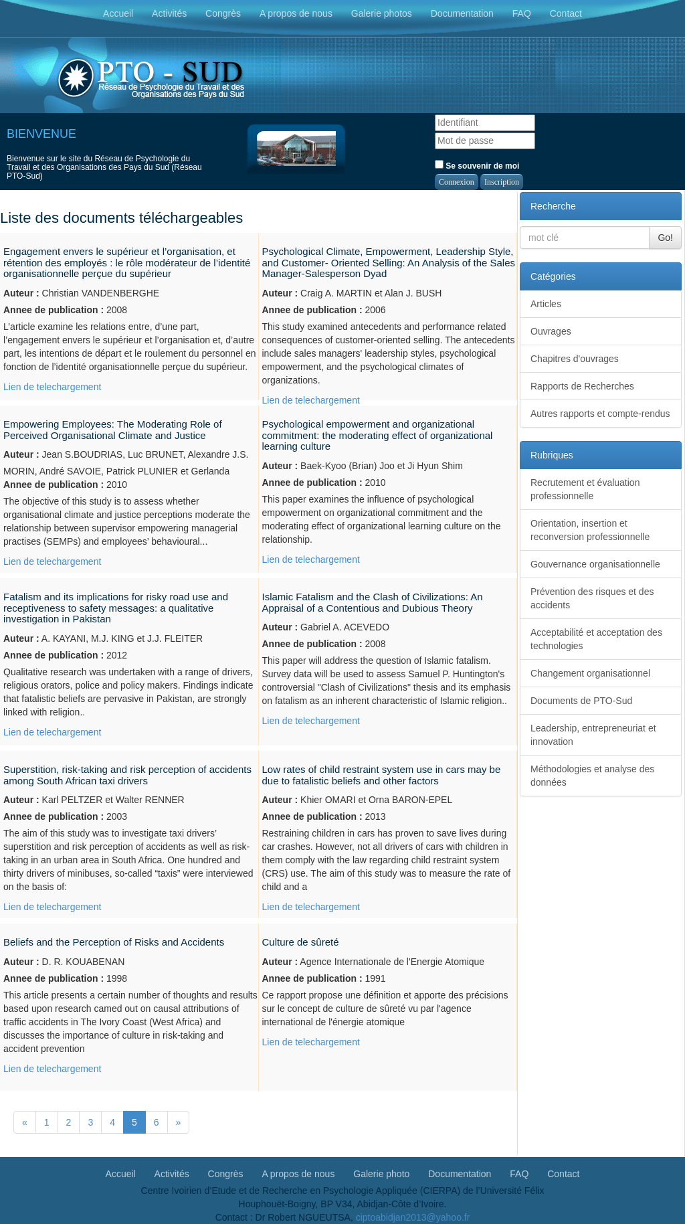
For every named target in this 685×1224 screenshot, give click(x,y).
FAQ (521, 13)
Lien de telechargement (52, 386)
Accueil (118, 13)
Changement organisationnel (590, 673)
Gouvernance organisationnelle (595, 564)
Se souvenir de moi (477, 165)
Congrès (223, 13)
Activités (169, 13)
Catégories (553, 276)
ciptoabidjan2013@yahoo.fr (413, 1217)
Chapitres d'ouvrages (574, 358)
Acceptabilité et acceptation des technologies (596, 639)
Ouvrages (550, 331)
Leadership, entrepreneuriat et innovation (593, 735)
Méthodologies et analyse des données (592, 776)
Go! (665, 237)
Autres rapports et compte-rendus (600, 413)
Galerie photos (381, 13)
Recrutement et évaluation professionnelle (585, 489)
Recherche (553, 206)
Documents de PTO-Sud (581, 700)
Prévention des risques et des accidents (592, 598)
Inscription (501, 182)
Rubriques (551, 455)
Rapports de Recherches (582, 386)
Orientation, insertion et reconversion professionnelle (590, 530)
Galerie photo (381, 1173)
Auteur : (21, 293)
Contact (566, 13)
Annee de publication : (53, 309)
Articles (545, 303)
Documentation (462, 13)
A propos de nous (296, 13)
